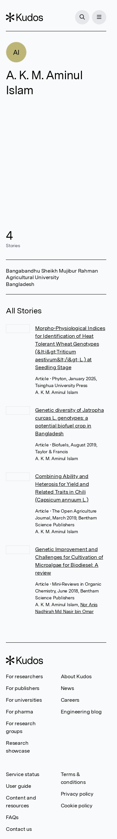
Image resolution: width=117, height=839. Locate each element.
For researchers (24, 676)
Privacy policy (77, 794)
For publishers (22, 688)
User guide (18, 786)
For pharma (19, 712)
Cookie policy (76, 805)
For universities (24, 700)
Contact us (19, 829)
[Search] (82, 17)
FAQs (12, 817)
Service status (22, 774)
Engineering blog (81, 712)
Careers (70, 700)
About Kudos (76, 676)
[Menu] (99, 17)
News (67, 688)
